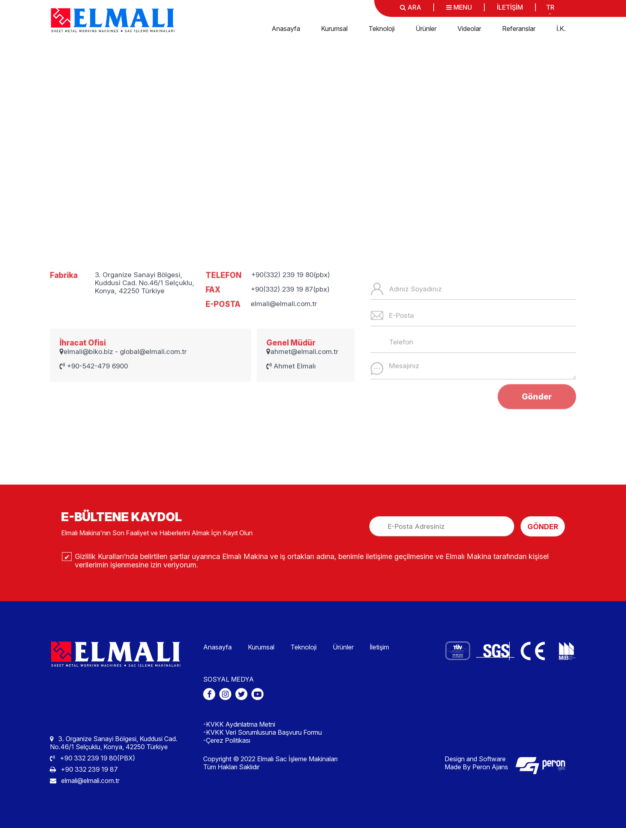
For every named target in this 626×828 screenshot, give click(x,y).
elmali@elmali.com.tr (84, 781)
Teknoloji (382, 29)
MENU (459, 7)
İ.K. (561, 29)
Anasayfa (286, 29)
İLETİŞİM (510, 7)
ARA (410, 7)
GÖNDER (542, 526)
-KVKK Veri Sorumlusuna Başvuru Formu (262, 732)
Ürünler (426, 29)
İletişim (379, 647)
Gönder (537, 433)
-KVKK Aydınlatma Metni (239, 724)
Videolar (469, 29)
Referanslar (518, 29)
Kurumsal (334, 29)
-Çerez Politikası (226, 740)
